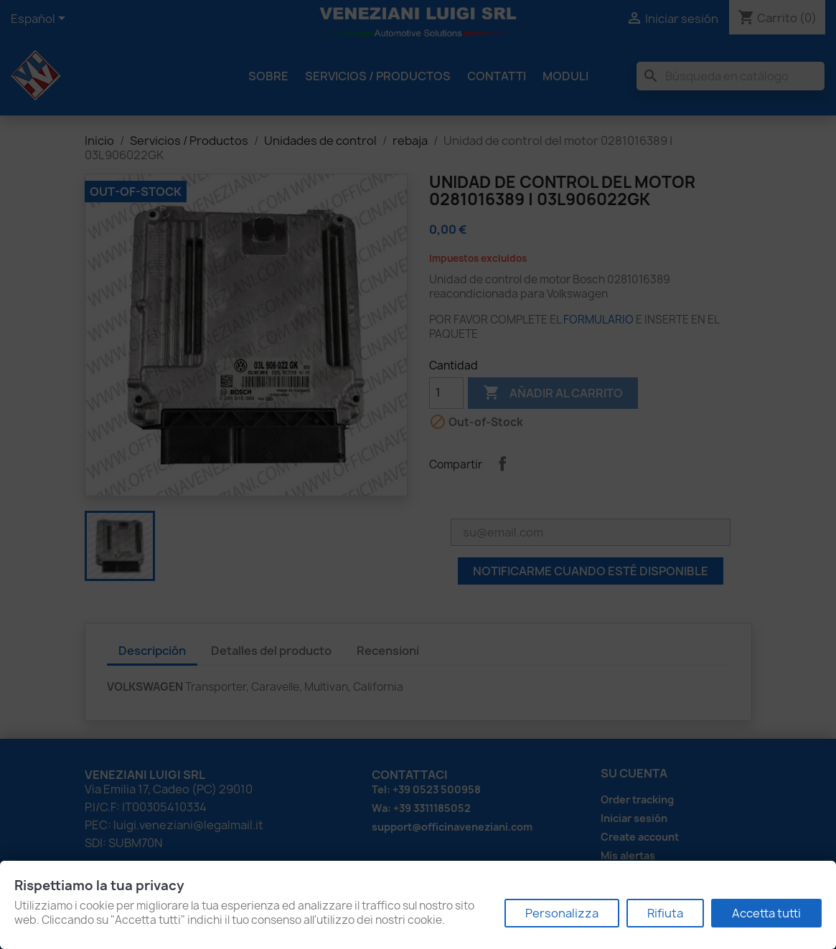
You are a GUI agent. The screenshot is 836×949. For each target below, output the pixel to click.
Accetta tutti (766, 913)
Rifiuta (665, 913)
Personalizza (561, 913)
